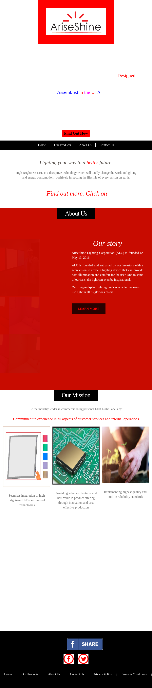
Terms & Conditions (134, 674)
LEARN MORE (89, 308)
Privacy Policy (102, 674)
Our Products (62, 145)
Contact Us (107, 145)
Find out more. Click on (76, 193)
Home (42, 145)
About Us (85, 145)
